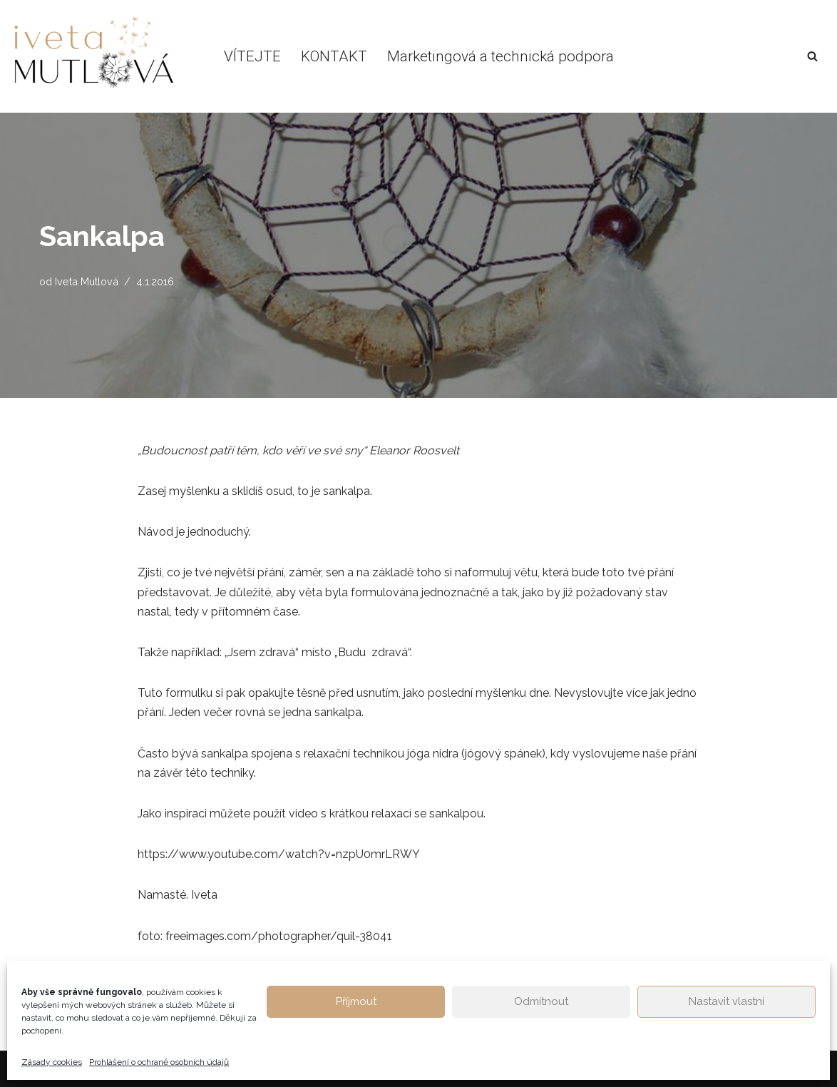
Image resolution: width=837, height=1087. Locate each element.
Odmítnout (541, 1001)
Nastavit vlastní (726, 1001)
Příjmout (356, 1001)
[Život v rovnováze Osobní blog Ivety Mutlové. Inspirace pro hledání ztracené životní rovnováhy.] (101, 56)
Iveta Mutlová (86, 281)
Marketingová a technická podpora (500, 56)
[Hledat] (812, 56)
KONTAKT (334, 56)
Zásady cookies (51, 1062)
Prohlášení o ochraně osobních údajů (159, 1062)
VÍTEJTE (252, 56)
